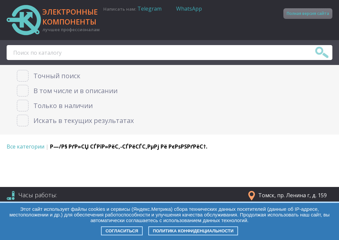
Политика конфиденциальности (193, 230)
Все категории (25, 146)
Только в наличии (63, 105)
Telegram (149, 8)
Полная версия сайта (308, 13)
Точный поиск (56, 75)
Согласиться (122, 230)
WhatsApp (189, 8)
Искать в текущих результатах (83, 120)
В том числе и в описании (75, 90)
